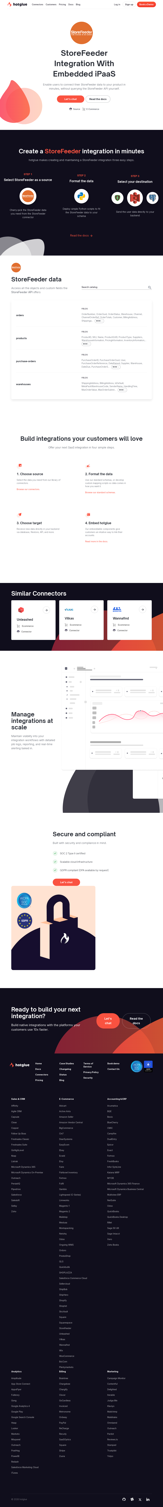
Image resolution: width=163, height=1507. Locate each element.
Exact (110, 1150)
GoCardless (64, 1400)
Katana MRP (113, 1172)
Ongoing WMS (66, 1244)
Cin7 (61, 1133)
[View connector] (46, 610)
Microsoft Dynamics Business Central (125, 1189)
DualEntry (112, 1139)
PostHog (15, 1450)
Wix (61, 1350)
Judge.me (112, 1400)
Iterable (111, 1395)
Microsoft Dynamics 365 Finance (123, 1183)
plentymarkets (66, 1367)
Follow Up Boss (18, 1133)
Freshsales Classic (20, 1139)
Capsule (15, 1117)
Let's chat (70, 99)
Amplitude (16, 1378)
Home (38, 1063)
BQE (109, 1111)
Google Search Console (22, 1417)
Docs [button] (70, 4)
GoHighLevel (17, 1150)
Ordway (63, 1417)
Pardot (110, 1434)
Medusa (63, 1222)
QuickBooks (113, 1211)
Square (62, 1317)
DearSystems (65, 1139)
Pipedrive (16, 1189)
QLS (61, 1261)
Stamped (111, 1445)
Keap (13, 1155)
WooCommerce (66, 1356)
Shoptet (63, 1306)
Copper (15, 1128)
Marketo (15, 1434)
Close (14, 1122)
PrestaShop (65, 1256)
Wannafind (64, 1345)
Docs (38, 1069)
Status (63, 1074)
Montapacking (66, 1228)
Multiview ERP (114, 1194)
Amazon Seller (66, 1117)
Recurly (63, 1434)
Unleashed (64, 1333)
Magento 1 (64, 1206)
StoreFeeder (65, 1328)
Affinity (14, 1105)
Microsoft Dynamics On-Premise (27, 1172)
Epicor (110, 1144)
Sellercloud (64, 1283)
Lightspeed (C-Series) (70, 1194)
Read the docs (98, 99)
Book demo (113, 1063)
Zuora (62, 1456)
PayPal (62, 1422)
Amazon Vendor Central (71, 1122)
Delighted (112, 1389)
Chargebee (64, 1384)
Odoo (62, 1239)
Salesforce (16, 1194)
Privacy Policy (91, 1072)
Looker (14, 1428)
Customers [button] (51, 4)
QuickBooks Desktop (117, 1217)
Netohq (63, 1233)
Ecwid (62, 1155)
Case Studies (66, 1063)
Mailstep (63, 1217)
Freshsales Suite (19, 1144)
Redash (15, 1461)
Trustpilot (111, 1450)
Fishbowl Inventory (68, 1172)
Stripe (62, 1450)
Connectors (41, 1074)
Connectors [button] (37, 4)
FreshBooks (113, 1161)
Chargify (63, 1389)
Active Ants (65, 1111)
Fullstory (15, 1395)
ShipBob (63, 1289)
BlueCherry (112, 1122)
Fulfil (61, 1183)
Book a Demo (146, 4)
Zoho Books (113, 1244)
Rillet (109, 1222)
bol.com (63, 1361)
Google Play (17, 1411)
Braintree (63, 1378)
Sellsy (14, 1206)
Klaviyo (110, 1406)
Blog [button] (78, 4)
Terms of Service (88, 1065)
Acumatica (112, 1105)
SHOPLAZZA (65, 1272)
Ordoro (62, 1250)
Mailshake (112, 1417)
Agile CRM (16, 1111)
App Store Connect (20, 1384)
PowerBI (15, 1456)
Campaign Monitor (116, 1378)
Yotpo (110, 1456)
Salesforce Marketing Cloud (25, 1467)
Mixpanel (15, 1439)
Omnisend (112, 1422)
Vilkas (62, 1339)
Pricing (39, 1080)
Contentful (112, 1384)
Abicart (62, 1105)
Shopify (63, 1300)
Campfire (111, 1133)
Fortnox (63, 1178)
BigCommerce (66, 1128)
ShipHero (63, 1295)
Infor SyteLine (114, 1167)
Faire (61, 1167)
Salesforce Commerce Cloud (73, 1278)
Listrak (14, 1161)
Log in (117, 4)
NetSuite (111, 1200)
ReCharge (64, 1428)
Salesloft (15, 1200)
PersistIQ (15, 1183)
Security (88, 1077)
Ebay (61, 1150)
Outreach (15, 1178)
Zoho (13, 1211)
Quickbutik (64, 1267)
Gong (14, 1400)
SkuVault (63, 1311)
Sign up (129, 4)
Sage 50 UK (113, 1228)
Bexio (110, 1117)
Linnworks (64, 1200)
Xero (109, 1239)
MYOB (110, 1178)
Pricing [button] (62, 4)
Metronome (64, 1411)
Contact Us (113, 1069)
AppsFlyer (16, 1389)
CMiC (110, 1128)
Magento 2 (64, 1211)
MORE (99, 321)
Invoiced (63, 1406)
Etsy (61, 1161)
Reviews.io (112, 1439)
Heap (14, 1422)
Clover (62, 1395)
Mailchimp (112, 1411)
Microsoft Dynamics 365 (23, 1167)
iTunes (14, 1473)
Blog (61, 1080)
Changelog (65, 1069)
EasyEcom (64, 1144)
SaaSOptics (65, 1439)
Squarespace (65, 1322)
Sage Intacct (113, 1233)
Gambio (63, 1189)
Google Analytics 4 (20, 1406)
